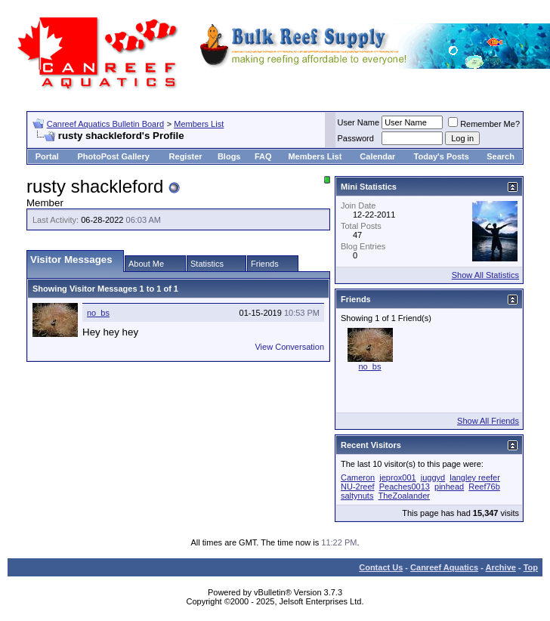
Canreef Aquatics (444, 567)
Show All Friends (488, 420)
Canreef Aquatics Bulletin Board (105, 123)
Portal (47, 156)
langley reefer (475, 477)
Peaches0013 (404, 486)
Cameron (358, 477)
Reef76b (484, 486)
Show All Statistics (485, 275)
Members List (199, 123)
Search (500, 156)
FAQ (263, 156)
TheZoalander (404, 495)
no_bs (98, 312)
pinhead (449, 486)
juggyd (433, 477)
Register (185, 156)
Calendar (377, 156)
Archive (501, 567)
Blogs (229, 156)
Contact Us (381, 567)
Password (356, 138)
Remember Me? (484, 123)
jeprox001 (397, 477)
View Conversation (289, 346)
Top (531, 567)
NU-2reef (358, 486)
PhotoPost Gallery (113, 156)
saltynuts (357, 495)
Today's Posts (441, 156)
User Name (359, 122)
